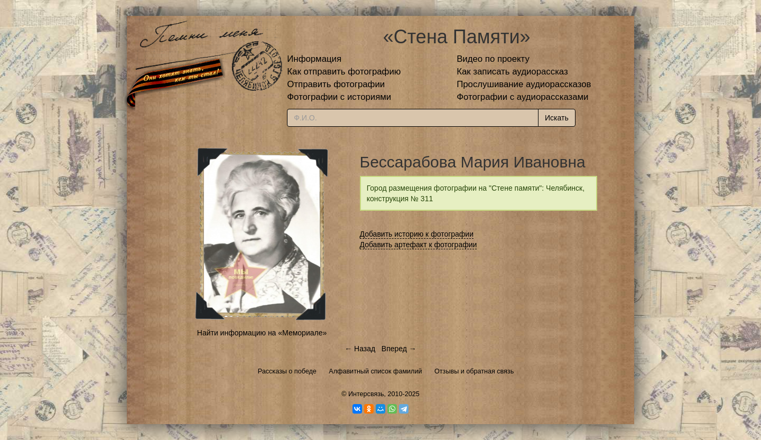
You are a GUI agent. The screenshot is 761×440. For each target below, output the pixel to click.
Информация (314, 59)
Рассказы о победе (287, 371)
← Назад (360, 348)
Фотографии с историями (339, 97)
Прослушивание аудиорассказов (524, 84)
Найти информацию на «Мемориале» (262, 333)
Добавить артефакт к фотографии (418, 244)
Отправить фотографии (336, 84)
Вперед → (399, 348)
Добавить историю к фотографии (417, 234)
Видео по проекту (493, 59)
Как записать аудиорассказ (512, 72)
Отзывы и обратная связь (474, 371)
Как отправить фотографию (344, 72)
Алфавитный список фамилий (375, 371)
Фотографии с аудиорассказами (522, 97)
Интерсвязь (366, 394)
